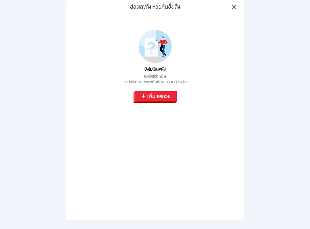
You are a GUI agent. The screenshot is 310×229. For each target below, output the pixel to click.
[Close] (234, 7)
